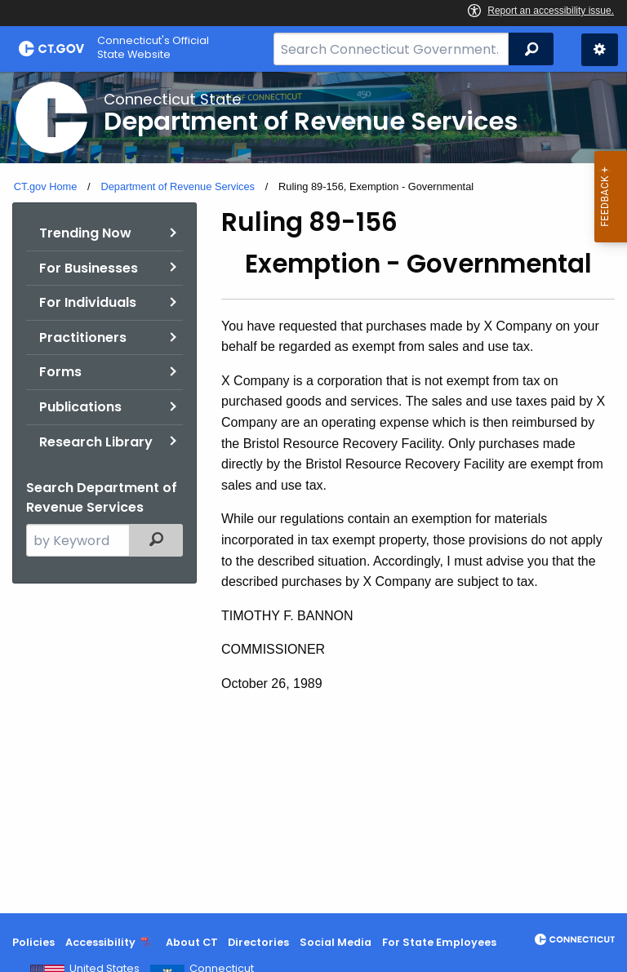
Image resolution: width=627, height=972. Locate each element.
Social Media (335, 942)
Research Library (96, 442)
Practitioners (83, 337)
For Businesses (88, 268)
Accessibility (100, 942)
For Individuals (87, 302)
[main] (313, 492)
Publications (80, 406)
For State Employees (439, 942)
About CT (192, 942)
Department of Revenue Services (177, 186)
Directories (258, 942)
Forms (60, 371)
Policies (33, 942)
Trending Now (85, 233)
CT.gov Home (46, 186)
